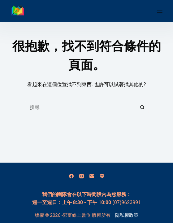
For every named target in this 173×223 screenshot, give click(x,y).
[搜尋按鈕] (142, 107)
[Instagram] (81, 176)
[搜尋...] (80, 107)
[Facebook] (71, 176)
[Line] (102, 176)
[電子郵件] (91, 176)
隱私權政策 (126, 215)
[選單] (159, 11)
